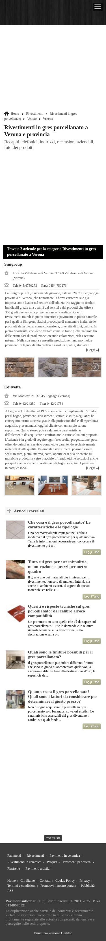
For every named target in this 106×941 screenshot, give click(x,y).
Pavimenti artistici (37, 868)
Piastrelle (13, 868)
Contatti (45, 881)
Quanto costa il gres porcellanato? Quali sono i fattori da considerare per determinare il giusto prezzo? (62, 696)
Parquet (52, 862)
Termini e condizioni (21, 886)
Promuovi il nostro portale (58, 886)
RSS (10, 891)
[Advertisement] (53, 69)
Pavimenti (14, 856)
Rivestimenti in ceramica (24, 862)
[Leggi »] (92, 350)
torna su (53, 838)
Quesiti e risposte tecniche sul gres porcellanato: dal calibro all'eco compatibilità (59, 611)
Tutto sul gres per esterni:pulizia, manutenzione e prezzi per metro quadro (58, 567)
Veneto (31, 119)
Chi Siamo (27, 881)
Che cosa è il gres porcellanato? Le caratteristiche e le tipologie (59, 524)
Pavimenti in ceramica (64, 856)
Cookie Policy (65, 881)
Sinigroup (13, 264)
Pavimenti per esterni (77, 862)
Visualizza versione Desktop (53, 933)
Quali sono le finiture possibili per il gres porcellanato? (60, 654)
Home (15, 114)
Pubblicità (88, 886)
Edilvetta (12, 387)
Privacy (84, 881)
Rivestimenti (34, 114)
